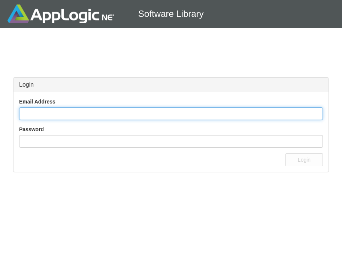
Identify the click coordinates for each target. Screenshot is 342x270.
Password (31, 129)
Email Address (37, 102)
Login (304, 160)
